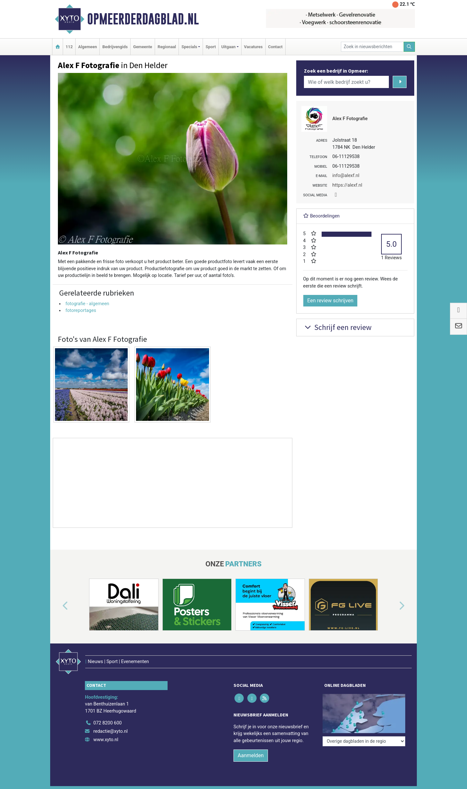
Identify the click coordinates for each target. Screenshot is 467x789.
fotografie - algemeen (87, 303)
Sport (211, 46)
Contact (275, 46)
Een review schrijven (330, 300)
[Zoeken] (409, 47)
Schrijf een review (337, 327)
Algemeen (87, 46)
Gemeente (142, 46)
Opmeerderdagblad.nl (143, 19)
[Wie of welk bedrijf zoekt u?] (346, 82)
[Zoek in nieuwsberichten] (372, 47)
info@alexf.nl (345, 175)
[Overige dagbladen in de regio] (364, 741)
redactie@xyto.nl (110, 731)
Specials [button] (189, 46)
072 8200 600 (107, 723)
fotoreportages (80, 310)
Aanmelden (251, 755)
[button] (58, 606)
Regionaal (167, 46)
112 (69, 46)
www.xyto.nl (105, 739)
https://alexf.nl (347, 185)
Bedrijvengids (115, 46)
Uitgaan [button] (228, 46)
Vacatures (253, 46)
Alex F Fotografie (350, 118)
